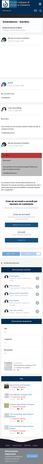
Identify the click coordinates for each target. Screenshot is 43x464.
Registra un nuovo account (21, 225)
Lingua (8, 445)
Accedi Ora (21, 240)
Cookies (35, 445)
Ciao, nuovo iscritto (16, 310)
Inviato (16, 41)
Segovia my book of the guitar (19, 385)
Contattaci (27, 445)
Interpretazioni (20, 30)
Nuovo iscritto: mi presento (18, 293)
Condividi (11, 254)
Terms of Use (13, 461)
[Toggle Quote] (4, 155)
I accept (32, 456)
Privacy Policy (17, 445)
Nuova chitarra (14, 286)
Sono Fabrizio (14, 300)
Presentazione (14, 276)
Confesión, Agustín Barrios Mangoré (21, 404)
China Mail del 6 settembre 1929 (25, 365)
